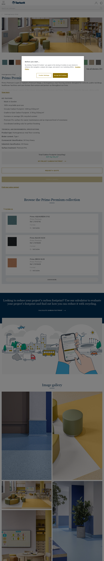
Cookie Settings (44, 75)
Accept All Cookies (60, 75)
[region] (53, 68)
